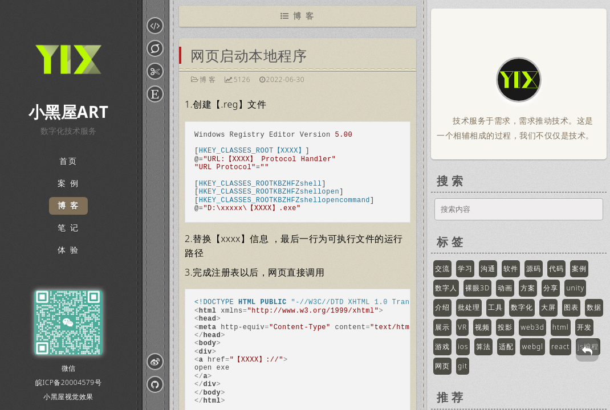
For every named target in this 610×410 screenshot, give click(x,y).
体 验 (68, 250)
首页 (68, 161)
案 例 (68, 183)
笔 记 (68, 228)
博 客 (68, 206)
